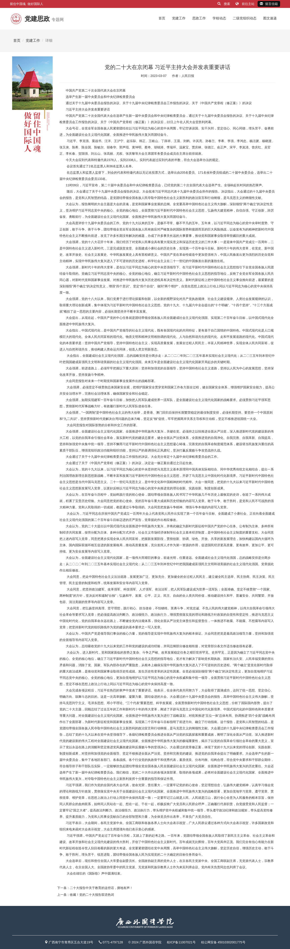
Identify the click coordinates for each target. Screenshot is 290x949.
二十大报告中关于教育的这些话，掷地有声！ (101, 888)
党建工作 (179, 18)
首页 (162, 18)
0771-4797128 (113, 942)
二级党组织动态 (244, 18)
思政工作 (199, 18)
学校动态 (219, 18)
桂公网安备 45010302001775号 (223, 942)
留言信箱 (269, 4)
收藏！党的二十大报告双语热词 (92, 894)
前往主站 (245, 4)
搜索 (224, 4)
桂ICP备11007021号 (181, 942)
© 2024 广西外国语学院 (144, 942)
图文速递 (270, 18)
